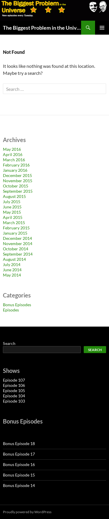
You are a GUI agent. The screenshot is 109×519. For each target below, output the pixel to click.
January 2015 (15, 233)
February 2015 (16, 227)
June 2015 (12, 206)
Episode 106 (14, 385)
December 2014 (17, 238)
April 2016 (12, 154)
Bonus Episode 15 (19, 474)
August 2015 (14, 196)
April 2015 (12, 217)
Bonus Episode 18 (19, 443)
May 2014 (12, 274)
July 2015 (11, 201)
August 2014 (14, 259)
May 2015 (12, 212)
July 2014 (11, 264)
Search (9, 343)
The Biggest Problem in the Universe (42, 27)
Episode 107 (14, 380)
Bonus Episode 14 (19, 485)
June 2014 (12, 269)
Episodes (11, 309)
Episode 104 (14, 395)
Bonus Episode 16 (19, 464)
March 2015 (14, 222)
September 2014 (18, 253)
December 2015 (17, 175)
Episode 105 (14, 390)
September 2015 (18, 191)
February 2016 (16, 164)
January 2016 (15, 170)
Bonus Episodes (17, 304)
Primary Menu (102, 28)
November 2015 (17, 180)
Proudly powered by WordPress (27, 512)
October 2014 (15, 248)
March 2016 (14, 159)
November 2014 (17, 243)
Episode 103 (14, 400)
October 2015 (15, 185)
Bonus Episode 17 (19, 453)
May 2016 (12, 149)
